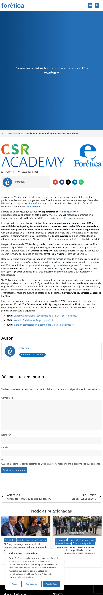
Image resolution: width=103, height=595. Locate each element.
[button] (90, 5)
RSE (22, 133)
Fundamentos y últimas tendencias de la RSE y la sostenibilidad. (45, 315)
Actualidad (14, 133)
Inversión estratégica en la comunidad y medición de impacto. (44, 324)
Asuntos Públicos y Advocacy (31, 540)
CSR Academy (32, 206)
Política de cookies (25, 577)
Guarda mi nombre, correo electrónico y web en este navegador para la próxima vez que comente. (50, 464)
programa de (37, 265)
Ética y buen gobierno (83, 543)
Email (4, 447)
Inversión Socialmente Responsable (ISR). (33, 320)
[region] (34, 569)
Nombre (6, 435)
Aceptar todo (51, 584)
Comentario (7, 398)
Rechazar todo (32, 584)
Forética (24, 348)
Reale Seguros (66, 211)
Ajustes (15, 584)
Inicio (4, 133)
